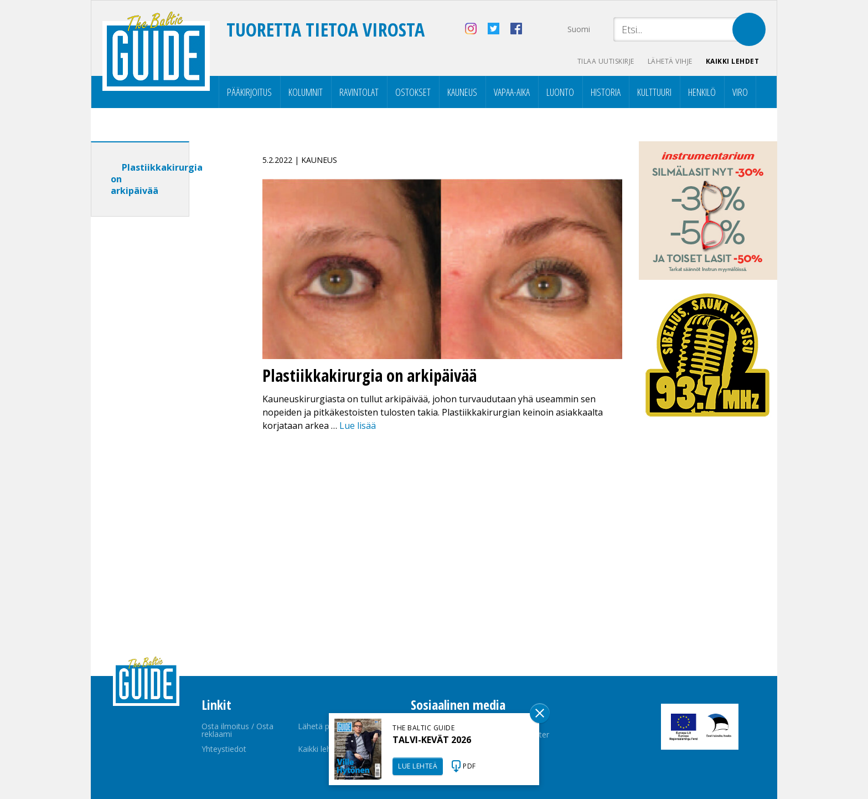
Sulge (540, 713)
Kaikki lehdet (733, 61)
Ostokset (413, 92)
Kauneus (462, 92)
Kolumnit (305, 92)
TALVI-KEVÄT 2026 (431, 740)
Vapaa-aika (512, 92)
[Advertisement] (160, 399)
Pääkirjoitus (249, 92)
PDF (469, 766)
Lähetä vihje (670, 61)
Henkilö (702, 92)
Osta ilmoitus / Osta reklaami (237, 730)
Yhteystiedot (224, 749)
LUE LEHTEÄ (417, 766)
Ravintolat (359, 92)
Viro (740, 92)
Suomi (578, 29)
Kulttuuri (654, 92)
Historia (606, 92)
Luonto (560, 92)
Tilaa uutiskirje (605, 61)
